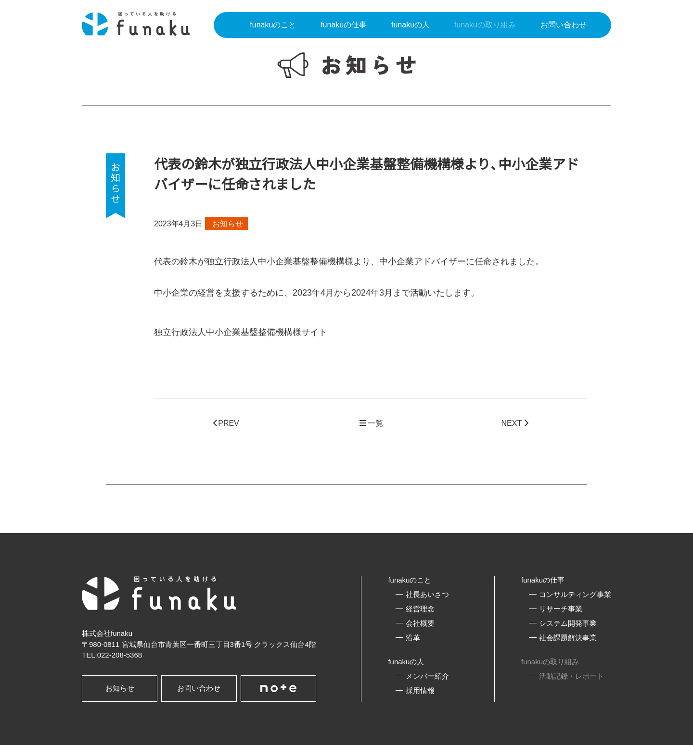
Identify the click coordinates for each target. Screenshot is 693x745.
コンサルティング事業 (575, 594)
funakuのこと (409, 580)
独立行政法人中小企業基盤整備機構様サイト (240, 332)
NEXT (515, 423)
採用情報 (420, 690)
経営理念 (420, 608)
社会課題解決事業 (568, 637)
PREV (226, 423)
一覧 (370, 423)
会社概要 (420, 623)
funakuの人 (406, 662)
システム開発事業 (568, 623)
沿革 (413, 637)
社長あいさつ (427, 594)
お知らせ (119, 688)
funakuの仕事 (543, 580)
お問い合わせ (198, 688)
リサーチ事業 (560, 608)
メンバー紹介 (427, 676)
